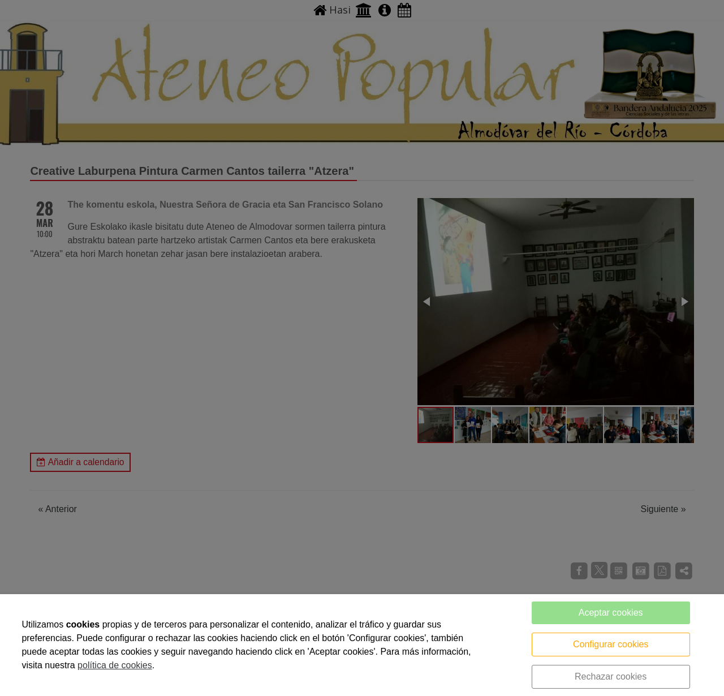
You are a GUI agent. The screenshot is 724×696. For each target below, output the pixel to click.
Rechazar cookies (611, 676)
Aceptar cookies (611, 612)
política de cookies (114, 665)
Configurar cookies (610, 644)
